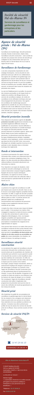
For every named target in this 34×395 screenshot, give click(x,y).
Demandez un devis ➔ (17, 348)
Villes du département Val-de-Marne (17, 360)
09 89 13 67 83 (10, 391)
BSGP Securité (12, 3)
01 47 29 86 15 (19, 343)
